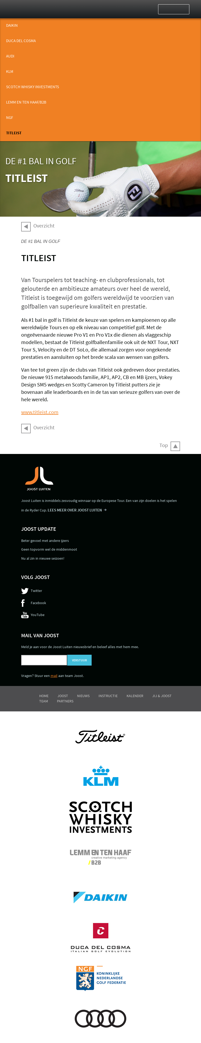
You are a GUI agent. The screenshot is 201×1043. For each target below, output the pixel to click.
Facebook (38, 602)
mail (54, 675)
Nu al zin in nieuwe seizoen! (42, 558)
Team (43, 701)
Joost (62, 695)
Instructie (108, 695)
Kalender (135, 695)
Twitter (36, 590)
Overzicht (44, 225)
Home (43, 695)
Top (163, 445)
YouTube (37, 614)
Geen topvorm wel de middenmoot (49, 549)
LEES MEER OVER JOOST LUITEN (75, 509)
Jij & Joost (162, 695)
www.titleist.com (40, 412)
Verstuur (79, 660)
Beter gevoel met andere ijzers (45, 540)
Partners (65, 701)
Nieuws (83, 695)
